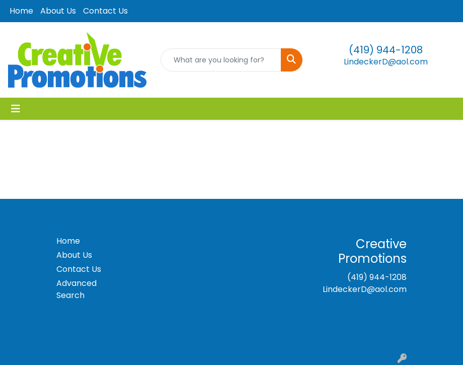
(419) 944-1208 (386, 50)
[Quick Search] (221, 59)
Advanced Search (76, 289)
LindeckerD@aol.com (386, 61)
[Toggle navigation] (15, 109)
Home (21, 11)
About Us (58, 11)
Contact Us (105, 11)
